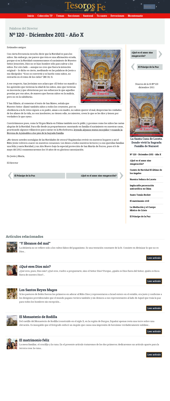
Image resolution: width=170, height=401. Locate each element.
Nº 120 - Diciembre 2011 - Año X (145, 154)
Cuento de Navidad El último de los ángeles (146, 172)
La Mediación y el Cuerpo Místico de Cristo (143, 209)
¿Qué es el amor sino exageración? (99, 175)
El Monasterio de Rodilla (38, 317)
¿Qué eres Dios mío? (35, 266)
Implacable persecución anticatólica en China (142, 187)
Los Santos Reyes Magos (38, 290)
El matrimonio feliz (34, 340)
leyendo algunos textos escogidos (91, 130)
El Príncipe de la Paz (24, 175)
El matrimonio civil (139, 201)
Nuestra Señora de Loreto (143, 179)
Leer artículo (154, 258)
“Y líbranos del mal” (34, 243)
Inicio (30, 15)
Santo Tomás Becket (140, 194)
